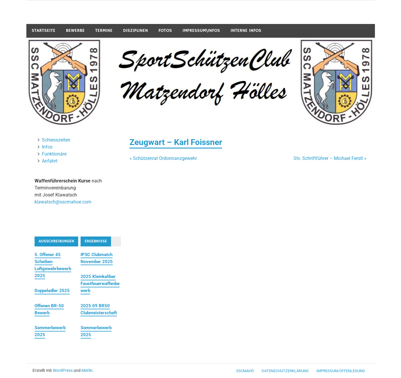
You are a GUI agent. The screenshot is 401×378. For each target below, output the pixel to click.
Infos (47, 147)
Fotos (165, 30)
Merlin (87, 370)
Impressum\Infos (201, 30)
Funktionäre (54, 154)
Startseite (43, 30)
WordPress (63, 370)
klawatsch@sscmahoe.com (63, 202)
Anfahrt (49, 161)
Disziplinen (135, 30)
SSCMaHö (245, 371)
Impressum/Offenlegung (340, 371)
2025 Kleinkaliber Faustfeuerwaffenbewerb (100, 283)
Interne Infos (246, 30)
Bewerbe (75, 30)
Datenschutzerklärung (285, 371)
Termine (103, 30)
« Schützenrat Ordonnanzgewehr (163, 158)
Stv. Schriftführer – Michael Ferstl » (330, 158)
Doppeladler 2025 (52, 290)
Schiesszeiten (56, 140)
